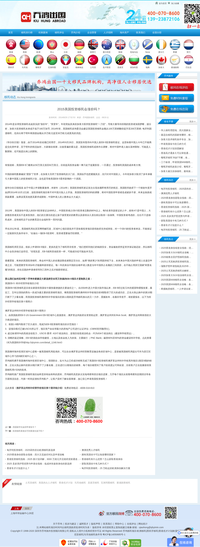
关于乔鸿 (57, 523)
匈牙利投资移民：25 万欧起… (176, 229)
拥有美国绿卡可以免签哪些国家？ (99, 454)
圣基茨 (120, 67)
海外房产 (124, 32)
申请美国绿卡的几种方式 (173, 144)
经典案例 (43, 32)
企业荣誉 (91, 32)
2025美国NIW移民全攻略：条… (177, 279)
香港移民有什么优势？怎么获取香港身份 (102, 459)
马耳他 (25, 67)
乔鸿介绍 (75, 32)
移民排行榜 (27, 32)
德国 (79, 52)
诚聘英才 (83, 523)
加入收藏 (175, 3)
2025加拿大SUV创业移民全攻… (177, 275)
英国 (120, 52)
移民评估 (59, 32)
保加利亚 (134, 67)
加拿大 (161, 67)
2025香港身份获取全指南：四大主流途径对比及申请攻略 (35, 454)
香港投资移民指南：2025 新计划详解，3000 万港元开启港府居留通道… (43, 459)
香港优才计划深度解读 (172, 148)
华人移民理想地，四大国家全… (177, 130)
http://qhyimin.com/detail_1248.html (43, 342)
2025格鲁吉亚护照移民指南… (176, 257)
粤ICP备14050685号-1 (114, 534)
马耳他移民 (80, 482)
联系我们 (140, 32)
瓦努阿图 (52, 67)
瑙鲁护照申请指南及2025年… (176, 266)
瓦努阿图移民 (108, 482)
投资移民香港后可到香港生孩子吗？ (28, 431)
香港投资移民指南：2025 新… (176, 207)
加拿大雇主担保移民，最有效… (177, 171)
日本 (66, 52)
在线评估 (132, 523)
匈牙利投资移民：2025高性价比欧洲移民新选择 (31, 450)
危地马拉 (134, 52)
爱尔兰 (161, 52)
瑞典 (148, 67)
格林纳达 (79, 67)
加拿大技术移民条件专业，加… (177, 139)
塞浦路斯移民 (123, 482)
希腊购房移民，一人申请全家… (177, 289)
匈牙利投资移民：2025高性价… (177, 188)
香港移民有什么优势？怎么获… (177, 211)
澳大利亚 (107, 52)
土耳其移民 (31, 482)
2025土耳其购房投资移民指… (176, 261)
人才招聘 (108, 32)
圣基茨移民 (93, 482)
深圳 (27, 508)
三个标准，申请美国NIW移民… (177, 162)
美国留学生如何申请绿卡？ (24, 427)
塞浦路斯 (175, 67)
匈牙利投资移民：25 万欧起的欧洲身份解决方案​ (106, 468)
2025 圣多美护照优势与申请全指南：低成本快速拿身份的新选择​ (39, 463)
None (147, 52)
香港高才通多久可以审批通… (176, 153)
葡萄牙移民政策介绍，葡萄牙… (177, 166)
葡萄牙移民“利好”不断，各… (175, 157)
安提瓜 (66, 67)
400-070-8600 (89, 421)
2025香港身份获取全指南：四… (177, 198)
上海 (16, 508)
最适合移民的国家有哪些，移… (177, 135)
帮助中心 (119, 523)
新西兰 (93, 52)
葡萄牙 (38, 67)
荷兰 (189, 52)
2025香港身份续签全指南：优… (177, 248)
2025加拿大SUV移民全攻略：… (177, 252)
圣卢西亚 (107, 67)
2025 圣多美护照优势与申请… (176, 216)
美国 (25, 52)
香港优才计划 (66, 482)
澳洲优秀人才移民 (91, 450)
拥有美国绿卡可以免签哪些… (176, 202)
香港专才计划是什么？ (18, 468)
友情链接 (17, 484)
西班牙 (11, 67)
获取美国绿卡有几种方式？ (95, 463)
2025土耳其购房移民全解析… (176, 270)
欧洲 (38, 52)
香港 (11, 52)
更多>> (192, 121)
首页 (10, 32)
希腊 (175, 52)
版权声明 (95, 523)
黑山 (52, 52)
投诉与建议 (70, 523)
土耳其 (93, 67)
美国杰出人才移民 (48, 482)
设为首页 (163, 3)
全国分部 (156, 32)
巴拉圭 (189, 67)
